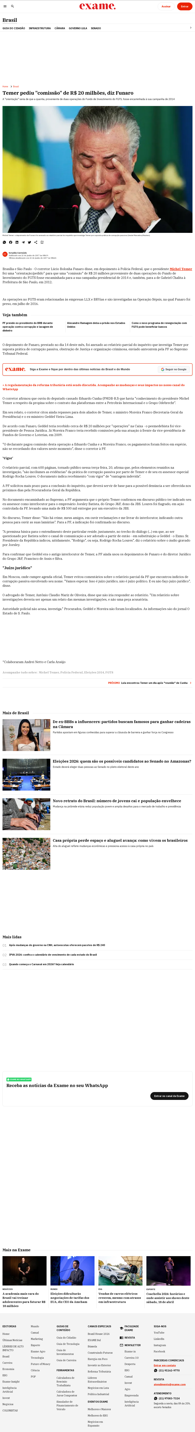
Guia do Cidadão (14, 28)
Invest (6, 1397)
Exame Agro (38, 1351)
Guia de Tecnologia (68, 1343)
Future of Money (40, 1364)
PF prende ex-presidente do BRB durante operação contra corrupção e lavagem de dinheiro (28, 326)
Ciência (35, 1370)
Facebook (159, 1351)
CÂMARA (60, 28)
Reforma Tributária (99, 1371)
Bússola (92, 1346)
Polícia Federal (71, 672)
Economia (8, 1369)
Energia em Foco (98, 1359)
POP (33, 1376)
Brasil (10, 20)
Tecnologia (37, 1357)
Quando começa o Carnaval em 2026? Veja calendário (41, 964)
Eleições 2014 (94, 672)
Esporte (35, 1345)
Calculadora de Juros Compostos (67, 1393)
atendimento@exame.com (170, 1384)
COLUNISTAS (10, 1410)
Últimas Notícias (12, 1340)
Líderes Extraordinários (97, 1379)
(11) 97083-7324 (169, 1398)
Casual (35, 1332)
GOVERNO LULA (78, 28)
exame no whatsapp (19, 1079)
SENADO (96, 28)
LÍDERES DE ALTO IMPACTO (13, 1348)
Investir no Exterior (99, 1365)
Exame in (130, 1351)
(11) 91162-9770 (169, 1370)
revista (130, 1337)
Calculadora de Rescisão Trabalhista (65, 1381)
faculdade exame (132, 1328)
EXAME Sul (94, 1340)
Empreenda (132, 1395)
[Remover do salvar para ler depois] (42, 242)
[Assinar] (166, 6)
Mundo (35, 1326)
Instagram (160, 1345)
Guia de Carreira (66, 1360)
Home (5, 86)
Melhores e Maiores (99, 1409)
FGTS (109, 672)
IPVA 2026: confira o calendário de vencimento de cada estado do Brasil (53, 954)
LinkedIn (159, 1338)
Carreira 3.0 (132, 1357)
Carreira (7, 1362)
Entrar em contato (165, 1365)
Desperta (130, 1364)
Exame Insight (11, 1381)
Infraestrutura (40, 28)
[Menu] (5, 6)
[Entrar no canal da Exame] (169, 1096)
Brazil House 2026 (99, 1333)
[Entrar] (184, 6)
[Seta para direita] (187, 27)
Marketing (37, 1338)
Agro (127, 1389)
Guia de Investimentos (65, 1352)
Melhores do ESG (98, 1415)
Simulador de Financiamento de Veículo (67, 1405)
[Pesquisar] (12, 6)
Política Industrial (98, 1394)
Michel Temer (181, 269)
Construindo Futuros (100, 1352)
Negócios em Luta (98, 1387)
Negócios (8, 1404)
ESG (5, 1375)
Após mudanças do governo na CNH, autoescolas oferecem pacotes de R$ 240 (57, 945)
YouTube (159, 1332)
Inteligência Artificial (10, 1389)
